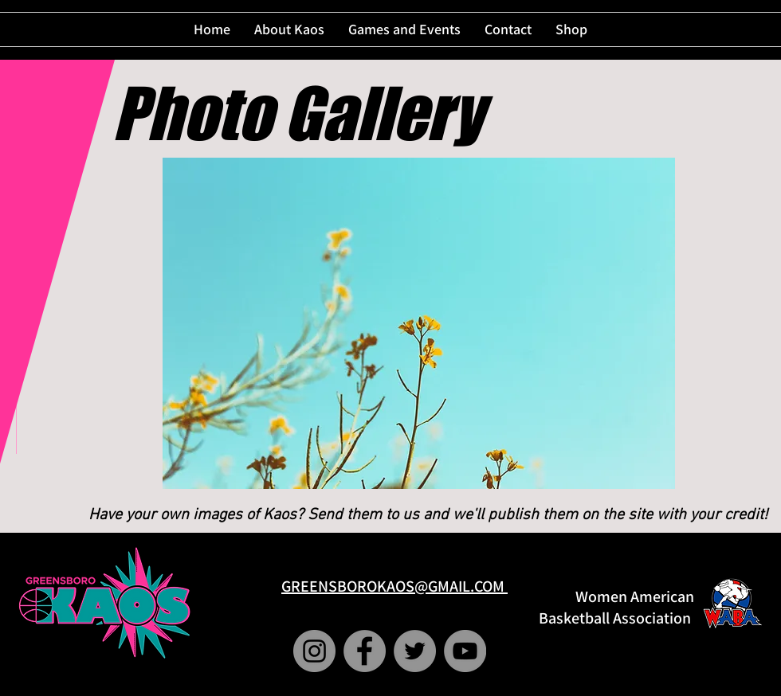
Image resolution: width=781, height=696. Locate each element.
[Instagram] (314, 651)
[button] (419, 323)
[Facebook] (364, 651)
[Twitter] (415, 651)
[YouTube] (465, 651)
